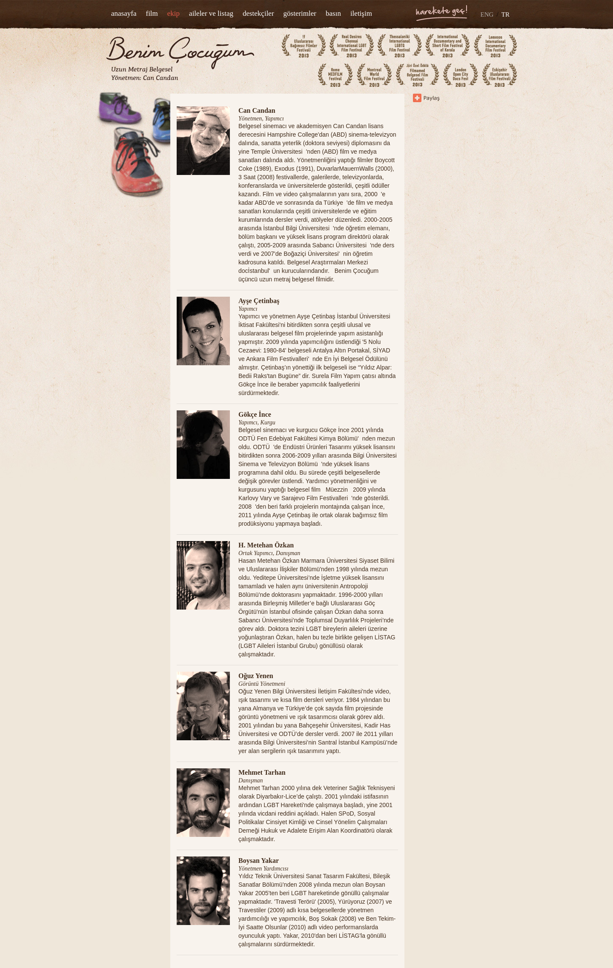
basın (333, 13)
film (152, 13)
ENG (487, 14)
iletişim (361, 13)
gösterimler (300, 13)
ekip (173, 13)
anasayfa (123, 13)
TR (505, 14)
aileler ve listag (211, 13)
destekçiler (258, 13)
